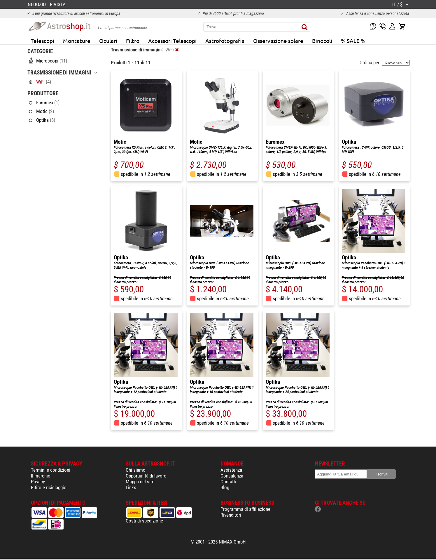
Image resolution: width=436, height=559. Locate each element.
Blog (224, 487)
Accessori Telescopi (172, 40)
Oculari (108, 40)
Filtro (132, 40)
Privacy (38, 482)
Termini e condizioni (50, 470)
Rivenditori (230, 515)
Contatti (228, 482)
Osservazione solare (278, 40)
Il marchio (40, 476)
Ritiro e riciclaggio (48, 487)
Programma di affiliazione (245, 509)
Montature (76, 40)
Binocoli (322, 40)
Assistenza (231, 470)
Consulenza (231, 476)
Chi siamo (136, 470)
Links (131, 487)
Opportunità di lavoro (146, 476)
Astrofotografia (224, 40)
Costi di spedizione (144, 521)
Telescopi (42, 40)
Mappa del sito (140, 482)
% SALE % (353, 40)
